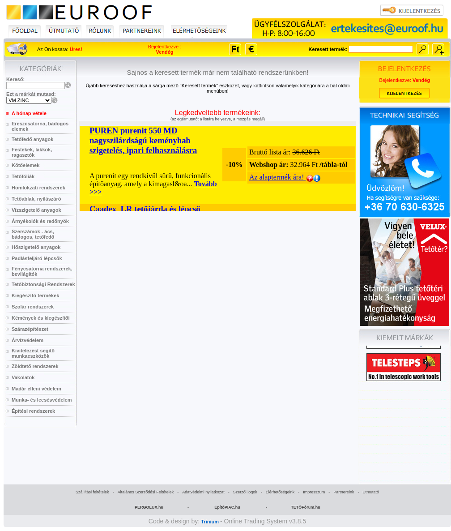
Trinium (210, 521)
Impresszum (314, 492)
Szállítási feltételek (92, 492)
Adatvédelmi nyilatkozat (203, 492)
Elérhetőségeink (280, 492)
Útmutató (370, 492)
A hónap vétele (29, 113)
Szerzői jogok (245, 492)
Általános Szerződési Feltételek (146, 492)
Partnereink (343, 492)
